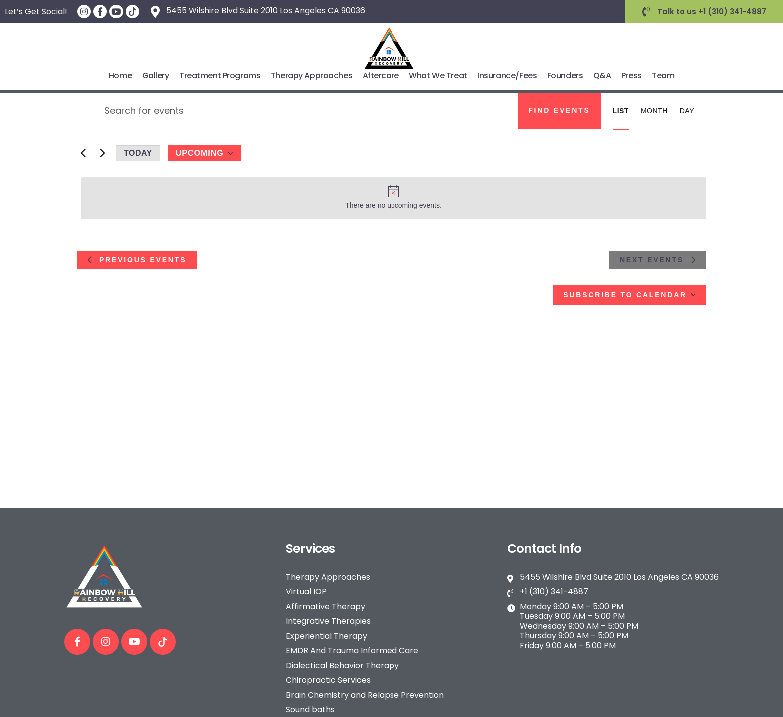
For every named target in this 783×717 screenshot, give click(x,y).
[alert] (393, 198)
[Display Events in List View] (621, 111)
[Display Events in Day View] (687, 111)
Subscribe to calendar (625, 295)
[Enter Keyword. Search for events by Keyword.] (293, 111)
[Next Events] (102, 153)
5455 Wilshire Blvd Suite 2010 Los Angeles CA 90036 (265, 10)
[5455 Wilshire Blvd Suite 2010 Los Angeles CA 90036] (155, 12)
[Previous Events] (83, 153)
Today (138, 153)
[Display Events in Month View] (654, 111)
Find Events (559, 110)
